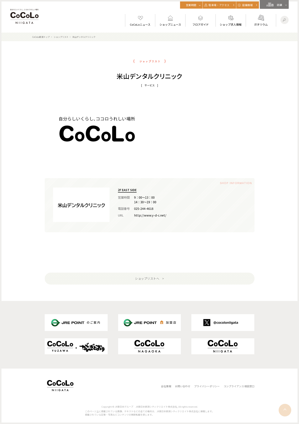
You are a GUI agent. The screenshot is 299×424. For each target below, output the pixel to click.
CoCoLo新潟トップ (41, 36)
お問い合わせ (182, 386)
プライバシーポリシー (207, 386)
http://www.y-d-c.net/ (150, 215)
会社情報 (166, 386)
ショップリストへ (147, 278)
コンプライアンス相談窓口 (239, 386)
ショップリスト (61, 36)
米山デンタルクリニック (83, 36)
